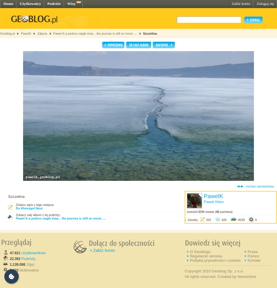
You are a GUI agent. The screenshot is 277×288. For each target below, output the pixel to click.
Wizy (71, 3)
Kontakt (254, 260)
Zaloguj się (265, 3)
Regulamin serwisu (206, 256)
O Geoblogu (200, 252)
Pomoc (253, 256)
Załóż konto (241, 3)
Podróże (54, 3)
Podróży (28, 259)
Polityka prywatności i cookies (215, 260)
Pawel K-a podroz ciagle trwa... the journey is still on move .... (95, 33)
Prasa (253, 252)
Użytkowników (33, 253)
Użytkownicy (30, 3)
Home (8, 3)
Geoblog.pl (7, 33)
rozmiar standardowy (260, 186)
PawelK (26, 33)
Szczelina (150, 33)
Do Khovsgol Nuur (29, 208)
